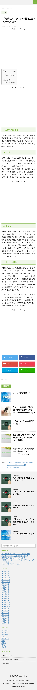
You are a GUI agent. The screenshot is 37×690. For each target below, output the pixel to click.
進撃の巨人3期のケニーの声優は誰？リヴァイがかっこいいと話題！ (24, 437)
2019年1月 (5, 600)
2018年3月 (5, 621)
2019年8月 (5, 586)
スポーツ (4, 634)
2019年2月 (5, 598)
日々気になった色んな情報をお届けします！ (18, 680)
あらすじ (7, 77)
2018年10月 (5, 606)
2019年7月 (5, 588)
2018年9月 (5, 609)
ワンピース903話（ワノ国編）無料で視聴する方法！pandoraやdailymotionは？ (24, 410)
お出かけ (4, 630)
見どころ (7, 80)
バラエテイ (5, 639)
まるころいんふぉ (18, 676)
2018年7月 (5, 613)
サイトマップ (7, 655)
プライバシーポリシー (10, 659)
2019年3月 (5, 596)
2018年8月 (5, 611)
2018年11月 (5, 604)
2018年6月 (5, 615)
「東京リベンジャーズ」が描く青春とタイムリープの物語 (23, 521)
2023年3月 (5, 571)
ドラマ (3, 637)
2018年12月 (5, 602)
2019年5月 (5, 592)
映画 (3, 641)
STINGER (21, 686)
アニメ (5, 379)
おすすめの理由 (9, 82)
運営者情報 (6, 663)
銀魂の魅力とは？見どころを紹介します (15, 554)
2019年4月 (5, 594)
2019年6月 (5, 590)
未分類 (3, 643)
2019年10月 (5, 582)
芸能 (3, 645)
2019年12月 (5, 578)
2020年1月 (5, 575)
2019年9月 (5, 584)
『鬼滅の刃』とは (10, 75)
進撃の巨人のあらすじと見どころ (13, 558)
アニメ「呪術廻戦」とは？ (23, 393)
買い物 (3, 647)
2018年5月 (5, 617)
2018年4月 (5, 619)
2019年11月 (5, 580)
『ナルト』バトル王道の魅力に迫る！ (14, 556)
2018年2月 (5, 623)
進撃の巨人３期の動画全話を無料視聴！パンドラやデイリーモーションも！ (23, 451)
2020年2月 (5, 573)
